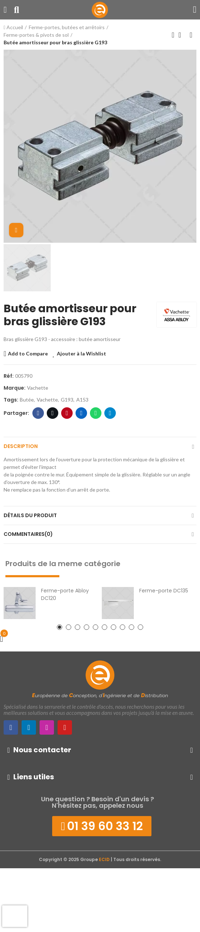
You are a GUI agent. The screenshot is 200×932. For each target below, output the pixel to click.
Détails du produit (30, 515)
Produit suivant (191, 35)
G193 (67, 399)
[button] (59, 627)
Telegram (110, 413)
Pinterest (67, 413)
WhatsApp (96, 413)
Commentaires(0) (28, 534)
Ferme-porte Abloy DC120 (65, 594)
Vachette (37, 388)
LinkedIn (81, 413)
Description (21, 446)
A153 (82, 399)
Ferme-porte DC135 (163, 590)
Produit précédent (173, 35)
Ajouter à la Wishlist (81, 353)
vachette (47, 399)
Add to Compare (28, 353)
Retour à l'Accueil (182, 35)
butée (27, 399)
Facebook (38, 413)
